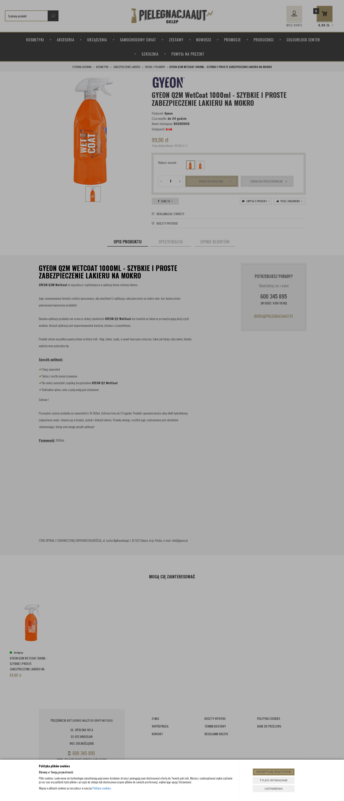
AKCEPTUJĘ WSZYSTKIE (273, 771)
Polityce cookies (101, 788)
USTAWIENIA (274, 788)
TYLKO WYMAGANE (274, 780)
